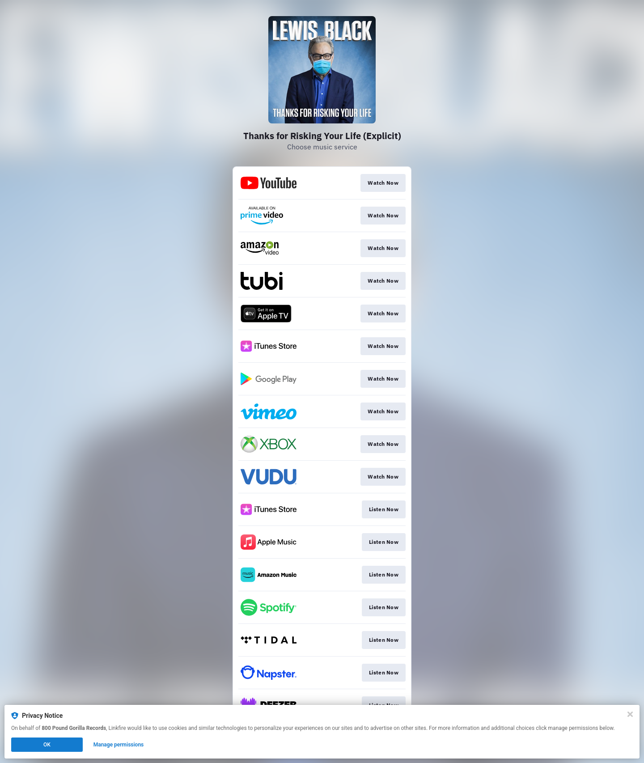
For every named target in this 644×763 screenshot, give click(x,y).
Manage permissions (118, 745)
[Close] (630, 714)
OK (47, 745)
